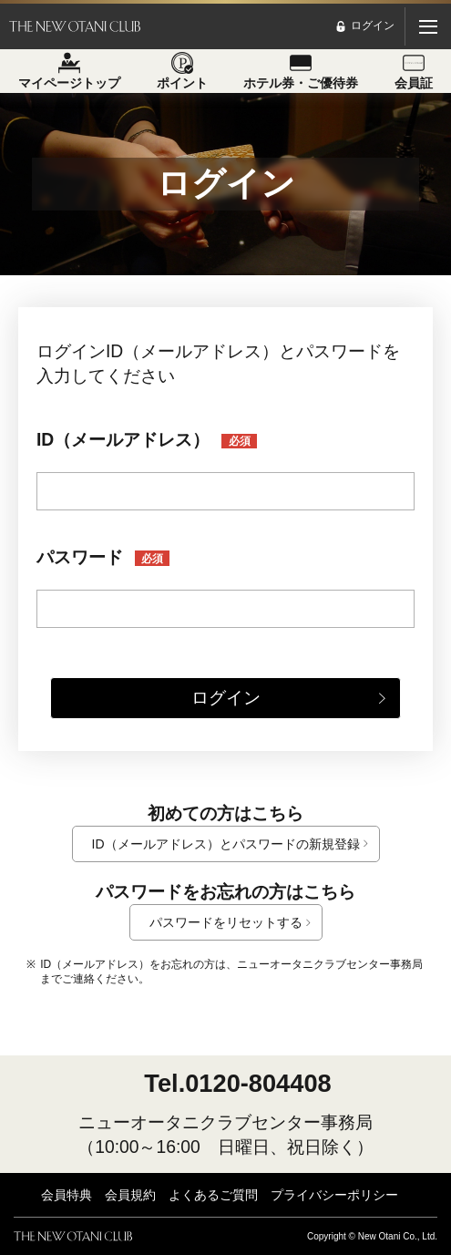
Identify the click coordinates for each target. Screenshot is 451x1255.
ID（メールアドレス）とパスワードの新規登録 (226, 844)
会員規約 (130, 1195)
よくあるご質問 (213, 1195)
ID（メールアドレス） (147, 439)
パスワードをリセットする (225, 922)
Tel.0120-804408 (237, 1083)
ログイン (226, 697)
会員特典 (66, 1195)
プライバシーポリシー (334, 1195)
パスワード (103, 557)
